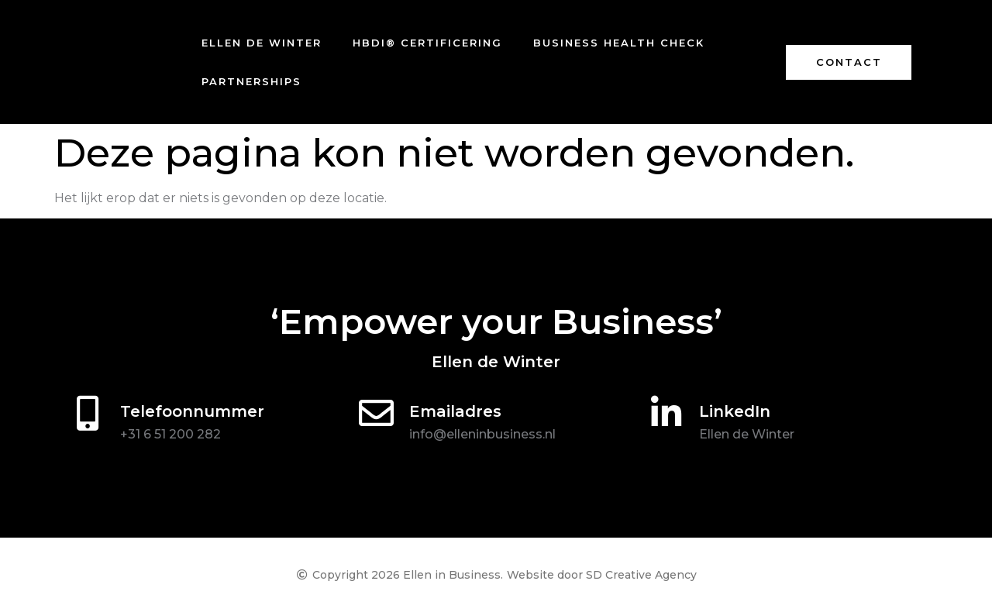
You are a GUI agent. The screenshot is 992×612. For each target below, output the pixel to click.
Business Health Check (618, 42)
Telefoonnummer (192, 411)
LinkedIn (734, 411)
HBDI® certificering (427, 42)
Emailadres (455, 411)
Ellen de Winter (262, 42)
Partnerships (251, 81)
